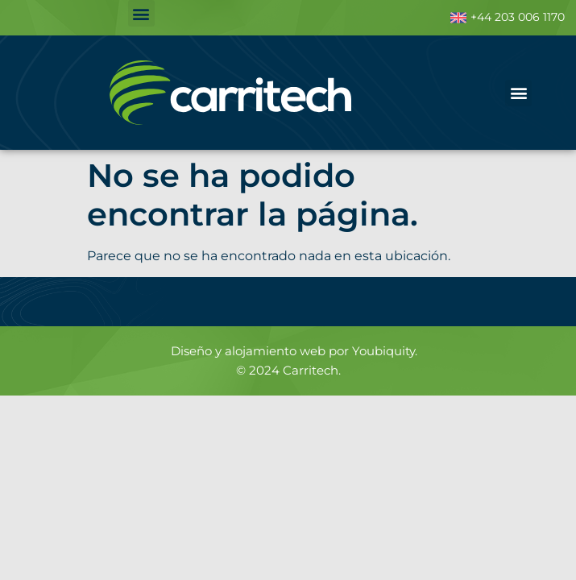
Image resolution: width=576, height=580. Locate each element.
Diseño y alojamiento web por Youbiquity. (294, 350)
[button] (141, 13)
